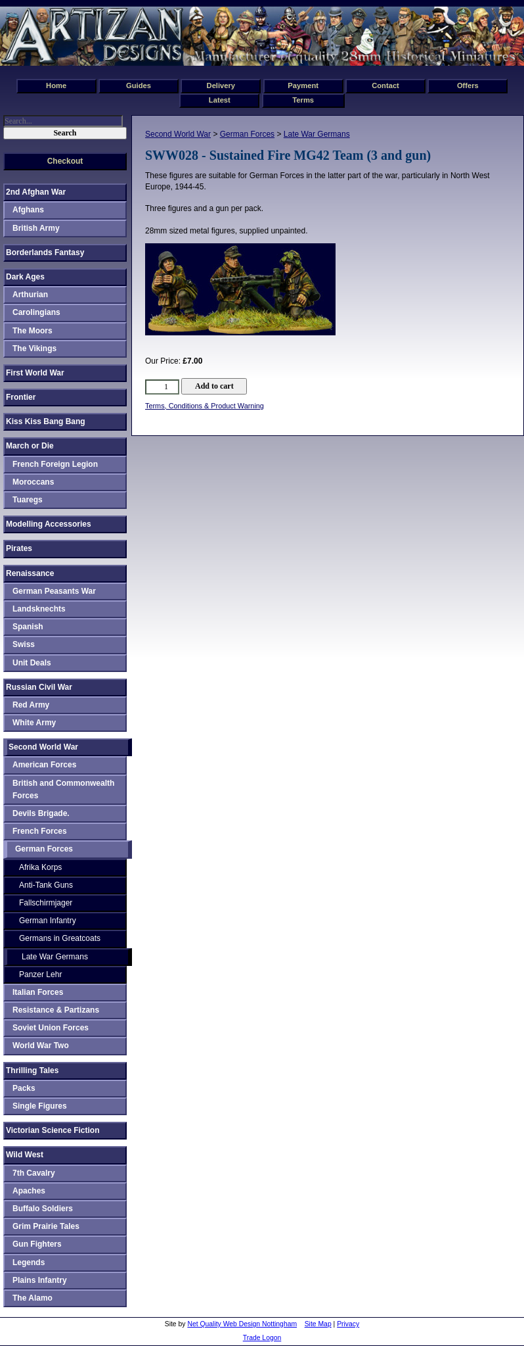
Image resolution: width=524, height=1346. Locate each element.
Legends (28, 1262)
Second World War (178, 134)
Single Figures (39, 1106)
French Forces (39, 831)
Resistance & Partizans (55, 1010)
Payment (303, 85)
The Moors (32, 330)
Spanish (27, 626)
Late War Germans (317, 134)
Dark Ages (25, 276)
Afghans (28, 209)
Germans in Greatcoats (59, 938)
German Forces (247, 134)
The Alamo (32, 1298)
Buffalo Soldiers (42, 1208)
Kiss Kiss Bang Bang (45, 421)
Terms (303, 100)
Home (56, 85)
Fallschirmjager (45, 902)
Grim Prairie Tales (45, 1226)
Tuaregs (27, 499)
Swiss (23, 644)
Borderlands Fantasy (45, 252)
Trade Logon (262, 1337)
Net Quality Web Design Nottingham (242, 1324)
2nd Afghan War (36, 192)
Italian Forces (37, 992)
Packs (23, 1088)
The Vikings (34, 348)
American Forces (44, 764)
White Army (34, 722)
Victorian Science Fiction (53, 1130)
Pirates (19, 548)
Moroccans (33, 482)
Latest (219, 100)
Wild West (24, 1154)
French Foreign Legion (55, 464)
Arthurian (30, 294)
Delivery (221, 85)
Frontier (20, 397)
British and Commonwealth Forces (63, 789)
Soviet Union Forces (50, 1027)
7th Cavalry (33, 1173)
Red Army (30, 704)
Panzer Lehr (40, 974)
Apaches (28, 1190)
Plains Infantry (39, 1280)
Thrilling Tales (32, 1070)
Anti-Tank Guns (46, 885)
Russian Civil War (39, 687)
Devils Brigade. (41, 813)
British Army (36, 228)
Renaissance (30, 573)
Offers (468, 85)
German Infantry (47, 920)
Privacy (348, 1324)
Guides (138, 85)
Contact (385, 85)
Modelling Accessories (48, 524)
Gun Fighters (37, 1244)
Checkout (65, 161)
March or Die (30, 445)
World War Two (40, 1045)
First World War (35, 372)
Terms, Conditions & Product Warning (204, 406)
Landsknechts (39, 608)
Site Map (318, 1324)
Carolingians (36, 312)
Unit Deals (31, 662)
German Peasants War (54, 591)
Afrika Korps (40, 867)
